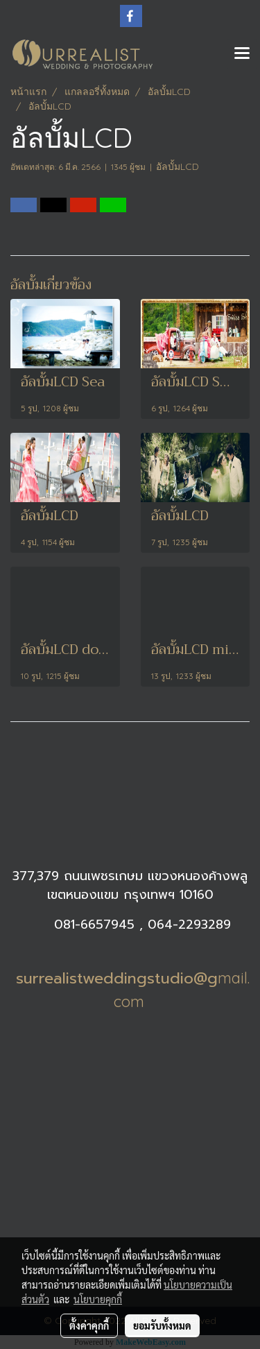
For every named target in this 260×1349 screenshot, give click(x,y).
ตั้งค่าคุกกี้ (89, 1325)
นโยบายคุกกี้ (97, 1299)
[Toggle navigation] (242, 54)
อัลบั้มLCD (177, 166)
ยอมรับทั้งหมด (162, 1325)
